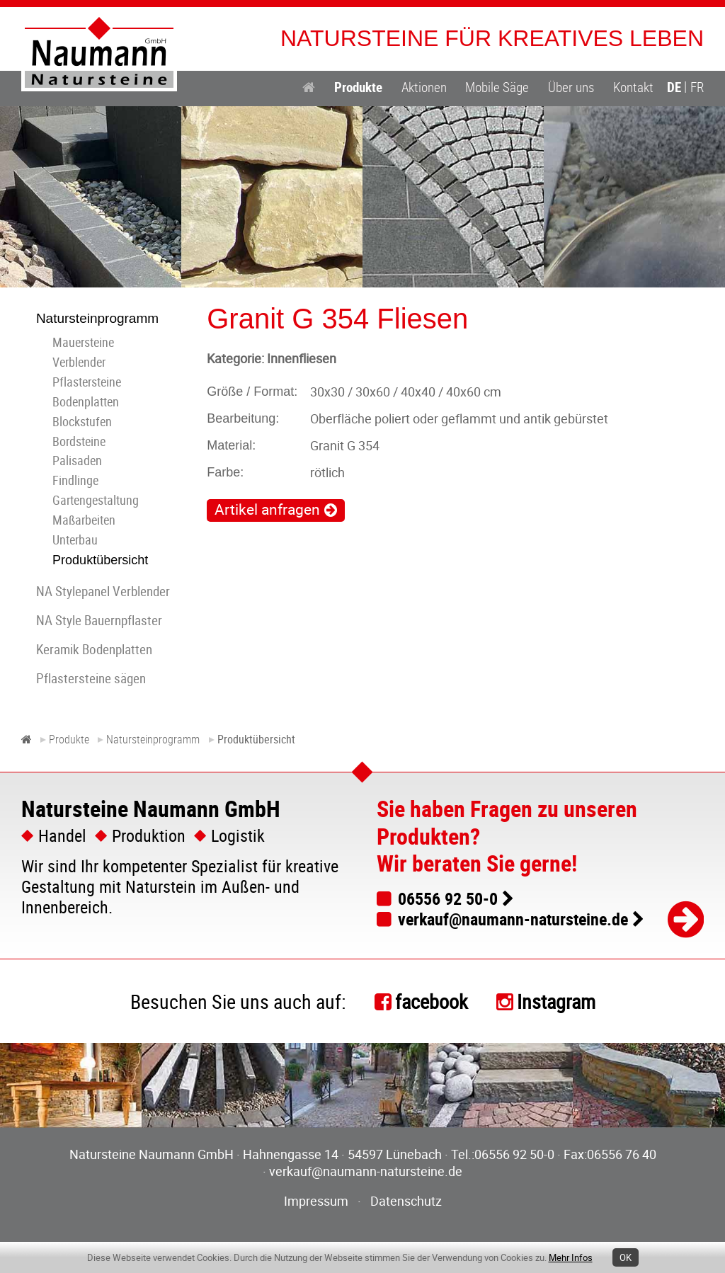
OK (626, 1257)
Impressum (316, 1200)
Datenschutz (406, 1200)
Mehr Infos (571, 1257)
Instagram (556, 1001)
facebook (431, 1001)
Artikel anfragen (267, 509)
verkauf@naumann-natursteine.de (513, 919)
